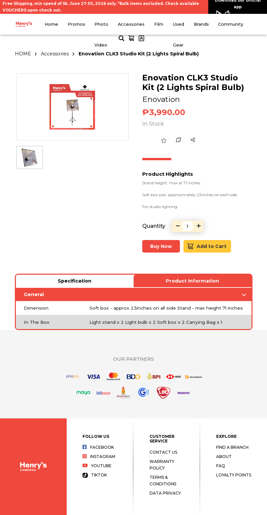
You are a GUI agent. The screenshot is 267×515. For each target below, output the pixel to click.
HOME (23, 54)
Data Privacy (165, 493)
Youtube (97, 465)
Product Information (192, 281)
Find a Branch (232, 447)
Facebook (98, 447)
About (224, 456)
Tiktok (95, 474)
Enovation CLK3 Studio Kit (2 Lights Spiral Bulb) (139, 54)
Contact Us (163, 452)
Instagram (99, 456)
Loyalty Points (233, 474)
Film (158, 24)
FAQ (220, 465)
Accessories (131, 24)
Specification (74, 281)
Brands (201, 24)
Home (51, 24)
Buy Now (161, 246)
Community (230, 24)
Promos (76, 24)
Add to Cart (206, 246)
